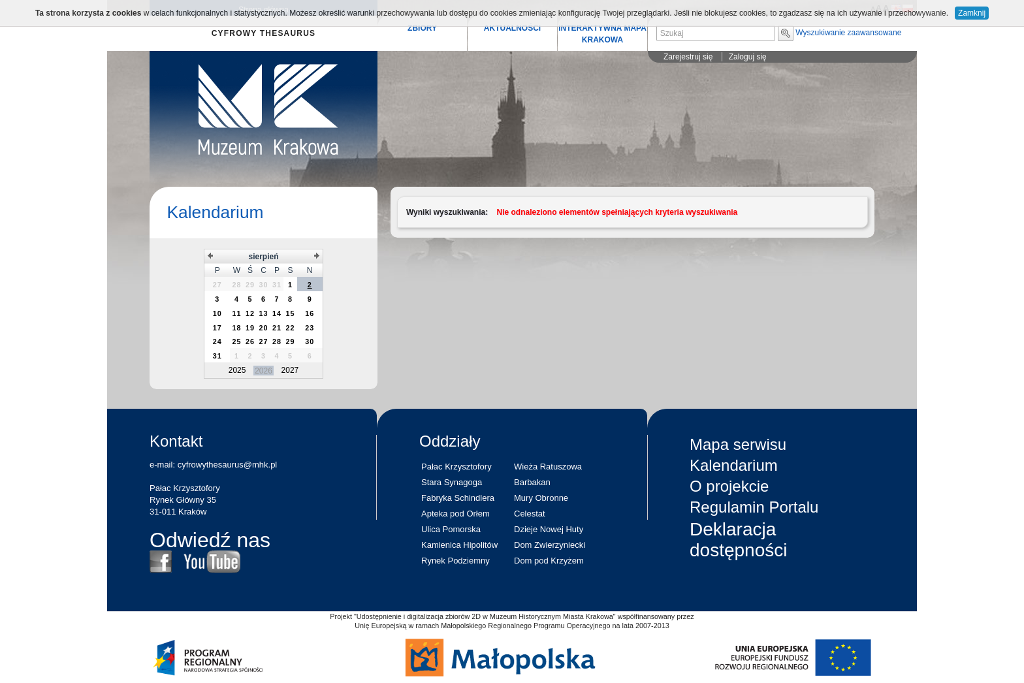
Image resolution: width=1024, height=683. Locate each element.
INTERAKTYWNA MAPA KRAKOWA (602, 34)
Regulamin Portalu (754, 507)
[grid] (263, 314)
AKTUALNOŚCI (512, 28)
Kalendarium (215, 212)
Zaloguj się (748, 56)
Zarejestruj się (688, 56)
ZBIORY (422, 28)
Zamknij (971, 13)
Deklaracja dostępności (738, 539)
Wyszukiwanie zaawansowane (848, 32)
